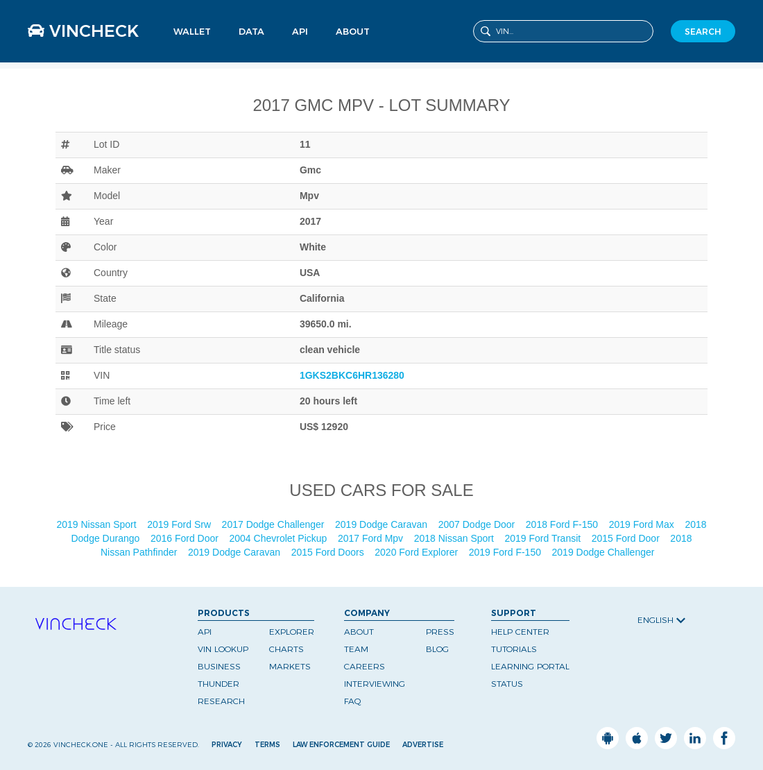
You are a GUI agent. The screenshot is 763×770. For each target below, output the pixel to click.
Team (356, 649)
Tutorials (514, 649)
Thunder (218, 683)
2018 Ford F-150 (563, 524)
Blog (437, 649)
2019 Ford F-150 (506, 552)
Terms (267, 744)
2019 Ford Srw (180, 524)
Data (251, 31)
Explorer (291, 631)
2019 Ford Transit (543, 538)
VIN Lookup (223, 649)
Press (440, 631)
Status (507, 683)
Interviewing (374, 683)
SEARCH (703, 31)
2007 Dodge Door (477, 524)
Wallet (192, 31)
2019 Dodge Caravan (382, 524)
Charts (286, 649)
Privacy (227, 744)
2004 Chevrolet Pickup (280, 538)
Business (219, 666)
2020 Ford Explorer (418, 552)
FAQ (352, 701)
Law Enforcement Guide (341, 744)
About (353, 31)
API (300, 31)
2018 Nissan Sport (455, 538)
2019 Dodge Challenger (605, 552)
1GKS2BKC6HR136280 (352, 375)
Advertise (422, 744)
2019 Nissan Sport (97, 524)
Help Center (520, 631)
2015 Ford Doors (329, 552)
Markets (290, 666)
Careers (364, 666)
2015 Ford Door (627, 538)
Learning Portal (530, 666)
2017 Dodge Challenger (274, 524)
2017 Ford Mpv (372, 538)
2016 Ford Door (186, 538)
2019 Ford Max (643, 524)
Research (221, 701)
